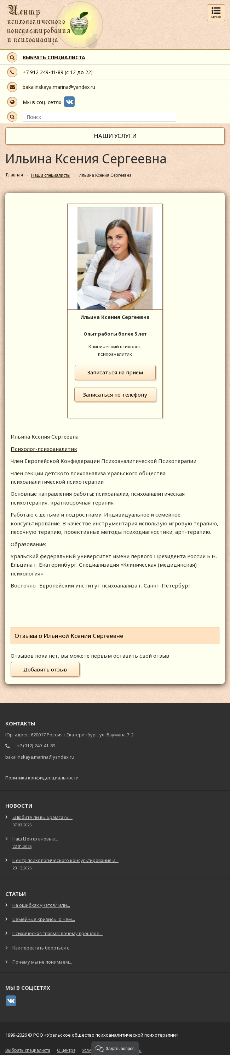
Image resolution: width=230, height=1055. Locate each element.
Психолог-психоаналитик (44, 448)
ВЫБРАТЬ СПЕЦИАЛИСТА (54, 57)
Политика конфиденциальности (42, 777)
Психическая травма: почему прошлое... (57, 933)
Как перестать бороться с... (42, 948)
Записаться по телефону (115, 394)
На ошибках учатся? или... (41, 905)
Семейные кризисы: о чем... (43, 919)
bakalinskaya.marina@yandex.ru (59, 87)
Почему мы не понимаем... (42, 962)
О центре (66, 1050)
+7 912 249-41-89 (43, 72)
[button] (115, 1048)
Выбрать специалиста (27, 1050)
